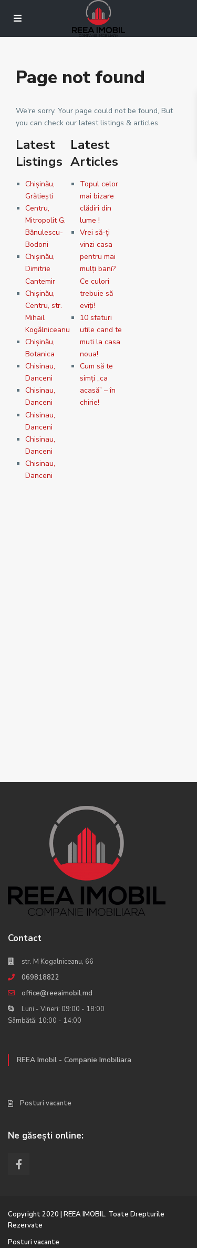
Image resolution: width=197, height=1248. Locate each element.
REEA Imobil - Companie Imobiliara (74, 1060)
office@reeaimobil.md (57, 993)
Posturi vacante (45, 1103)
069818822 (40, 977)
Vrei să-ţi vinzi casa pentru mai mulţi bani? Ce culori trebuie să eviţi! (98, 269)
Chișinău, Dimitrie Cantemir (40, 269)
